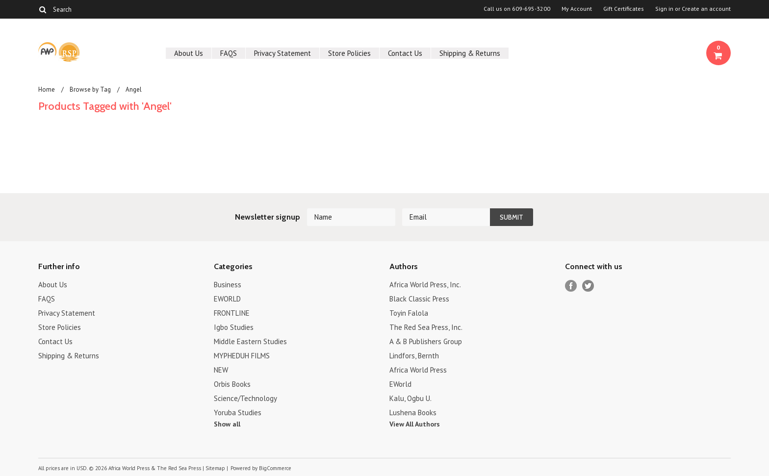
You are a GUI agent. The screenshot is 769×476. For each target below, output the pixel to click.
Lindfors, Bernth (414, 355)
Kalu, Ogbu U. (410, 398)
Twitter (588, 286)
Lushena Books (412, 412)
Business (227, 284)
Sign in (664, 8)
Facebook (571, 286)
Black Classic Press (419, 298)
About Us (188, 53)
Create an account (706, 8)
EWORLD (227, 298)
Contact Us (405, 53)
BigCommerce (275, 468)
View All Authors (414, 424)
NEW (221, 370)
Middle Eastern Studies (250, 341)
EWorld (400, 384)
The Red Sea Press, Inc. (425, 327)
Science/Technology (245, 398)
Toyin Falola (408, 313)
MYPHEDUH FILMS (242, 355)
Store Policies (349, 53)
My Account (577, 8)
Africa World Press (418, 370)
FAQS (228, 53)
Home (46, 89)
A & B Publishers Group (425, 341)
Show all (227, 424)
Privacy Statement (282, 53)
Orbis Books (232, 384)
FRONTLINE (232, 313)
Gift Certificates (623, 8)
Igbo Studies (234, 327)
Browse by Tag (90, 89)
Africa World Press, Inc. (425, 284)
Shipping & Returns (469, 53)
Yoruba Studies (237, 412)
